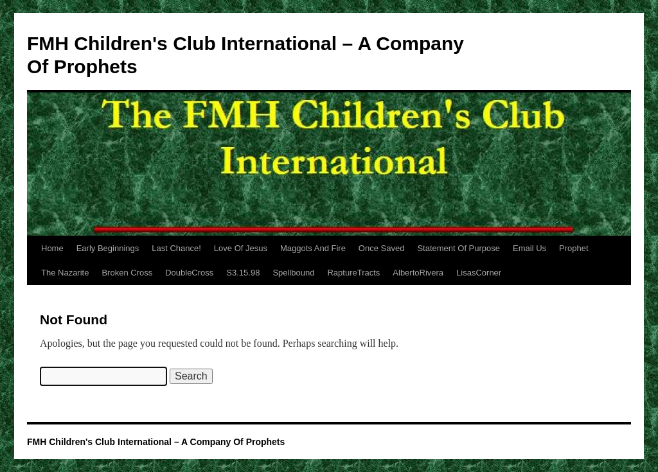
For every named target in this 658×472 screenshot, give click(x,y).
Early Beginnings (107, 248)
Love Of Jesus (240, 248)
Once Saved (382, 248)
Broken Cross (127, 272)
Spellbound (293, 272)
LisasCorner (478, 272)
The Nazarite (65, 272)
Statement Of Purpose (458, 248)
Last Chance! (176, 248)
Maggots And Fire (313, 248)
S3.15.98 (243, 272)
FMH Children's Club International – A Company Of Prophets (156, 442)
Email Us (529, 248)
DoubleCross (189, 272)
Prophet (574, 248)
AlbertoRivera (418, 272)
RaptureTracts (353, 272)
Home (52, 248)
